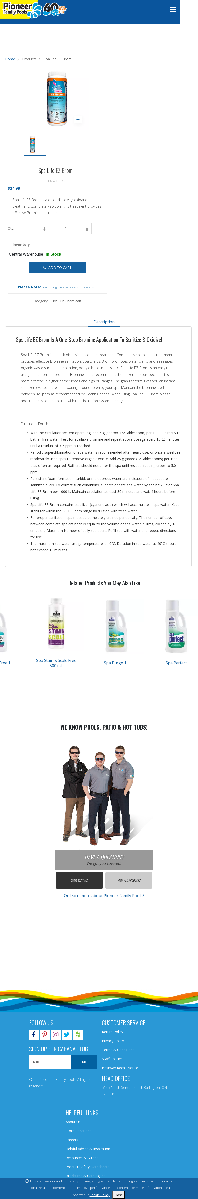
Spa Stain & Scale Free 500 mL (56, 663)
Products (29, 59)
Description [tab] (104, 322)
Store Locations (78, 1130)
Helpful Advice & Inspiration (88, 1148)
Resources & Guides (82, 1157)
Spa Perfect (176, 663)
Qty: (11, 228)
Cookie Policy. (99, 1195)
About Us (73, 1121)
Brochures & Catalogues (85, 1175)
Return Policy (112, 1031)
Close (118, 1195)
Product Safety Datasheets (87, 1166)
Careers (72, 1139)
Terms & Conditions (118, 1049)
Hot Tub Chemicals (66, 301)
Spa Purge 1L (116, 663)
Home (10, 59)
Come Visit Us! (79, 880)
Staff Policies (112, 1058)
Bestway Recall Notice (120, 1067)
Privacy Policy (113, 1040)
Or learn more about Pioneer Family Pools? (104, 895)
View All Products (128, 880)
